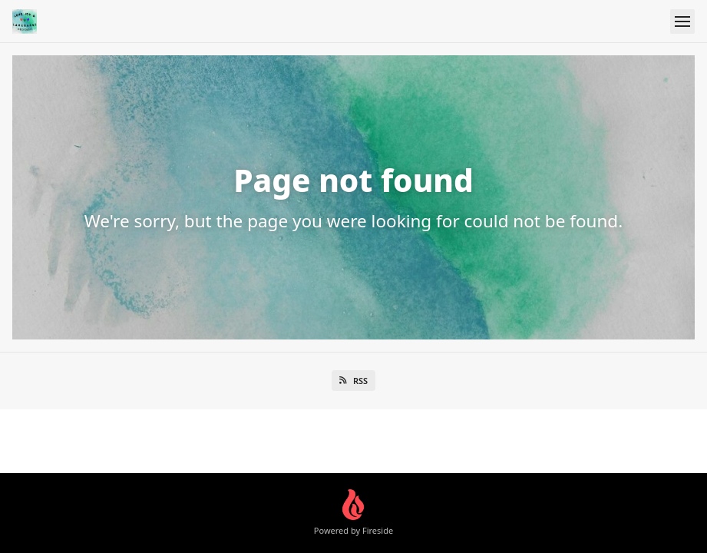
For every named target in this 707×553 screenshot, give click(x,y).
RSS (353, 380)
